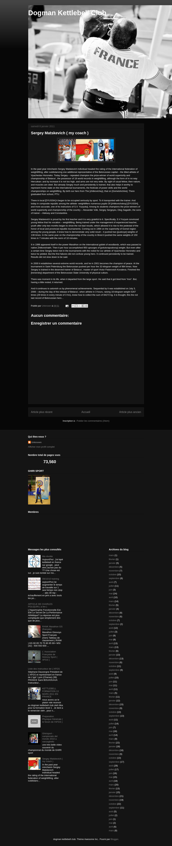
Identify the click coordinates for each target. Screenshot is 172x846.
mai (110, 593)
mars (111, 555)
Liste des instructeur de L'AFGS (44, 668)
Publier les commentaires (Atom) (93, 421)
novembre (114, 570)
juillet (111, 586)
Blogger (114, 839)
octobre (112, 574)
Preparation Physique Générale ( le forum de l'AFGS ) (52, 719)
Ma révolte (47, 556)
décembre (114, 567)
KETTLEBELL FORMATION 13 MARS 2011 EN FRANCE (50, 692)
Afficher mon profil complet (41, 446)
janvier (112, 563)
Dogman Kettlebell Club (67, 13)
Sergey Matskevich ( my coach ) (52, 760)
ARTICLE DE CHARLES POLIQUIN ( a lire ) (40, 605)
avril (111, 597)
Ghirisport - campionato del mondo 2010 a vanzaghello (50, 737)
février (112, 559)
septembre (114, 578)
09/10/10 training (50, 578)
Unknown (37, 442)
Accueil (85, 412)
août (111, 582)
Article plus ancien (130, 412)
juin (110, 589)
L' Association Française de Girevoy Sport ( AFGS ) (49, 655)
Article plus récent (41, 412)
